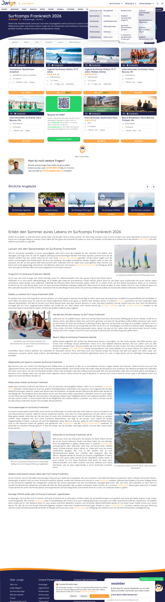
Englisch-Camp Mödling (68, 258)
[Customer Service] (159, 587)
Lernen (80, 9)
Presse (12, 598)
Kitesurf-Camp (106, 443)
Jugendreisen (44, 588)
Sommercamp (80, 508)
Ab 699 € (98, 93)
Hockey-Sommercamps (90, 423)
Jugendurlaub (44, 598)
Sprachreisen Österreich (85, 265)
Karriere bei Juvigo (17, 591)
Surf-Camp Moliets (76, 348)
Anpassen (84, 596)
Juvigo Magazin (16, 588)
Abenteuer (14, 9)
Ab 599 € (101, 141)
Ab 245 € (139, 141)
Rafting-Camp (123, 485)
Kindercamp (68, 423)
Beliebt (4, 9)
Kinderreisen (44, 591)
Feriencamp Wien (117, 505)
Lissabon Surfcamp (134, 305)
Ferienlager (43, 584)
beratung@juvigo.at (54, 127)
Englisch (33, 9)
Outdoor (70, 9)
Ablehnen (73, 596)
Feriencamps (143, 239)
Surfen (51, 9)
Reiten (42, 9)
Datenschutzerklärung (89, 591)
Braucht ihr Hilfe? (64, 139)
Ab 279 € (26, 141)
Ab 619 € (61, 93)
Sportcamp (39, 501)
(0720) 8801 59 (26, 4)
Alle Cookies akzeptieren (99, 596)
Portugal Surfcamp (109, 305)
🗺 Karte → (149, 42)
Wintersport (91, 9)
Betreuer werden (17, 595)
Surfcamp (121, 301)
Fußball (60, 9)
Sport (24, 9)
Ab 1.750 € (26, 93)
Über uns (13, 584)
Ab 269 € (139, 93)
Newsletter (158, 9)
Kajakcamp (104, 480)
